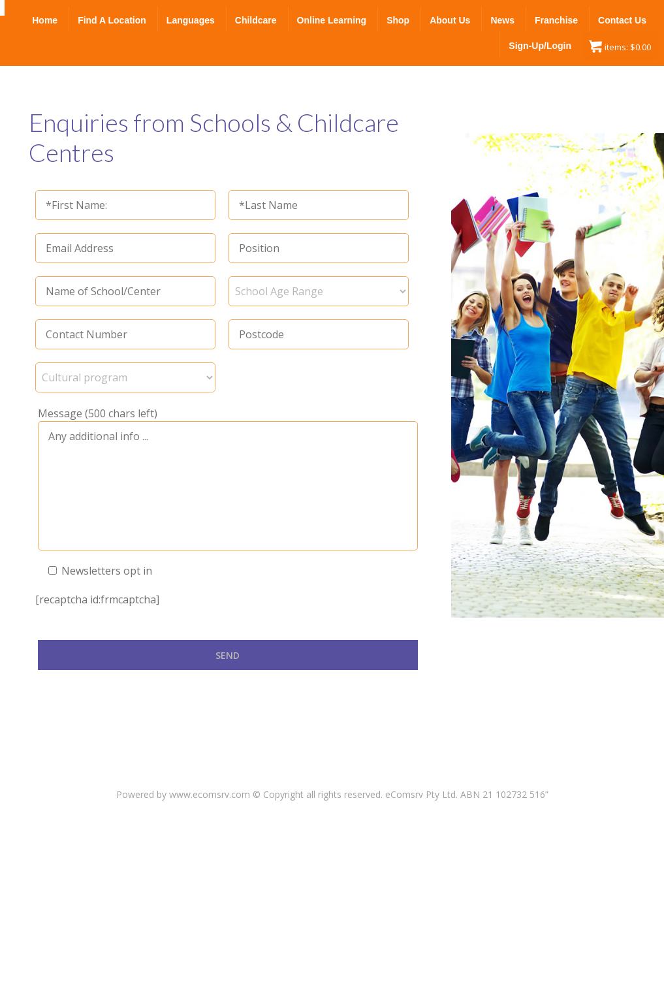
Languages (190, 20)
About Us (450, 20)
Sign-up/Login (540, 45)
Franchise (556, 20)
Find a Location (112, 20)
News (502, 20)
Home (44, 20)
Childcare (256, 20)
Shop (398, 20)
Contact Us (622, 20)
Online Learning (332, 20)
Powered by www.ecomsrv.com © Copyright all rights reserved (248, 794)
